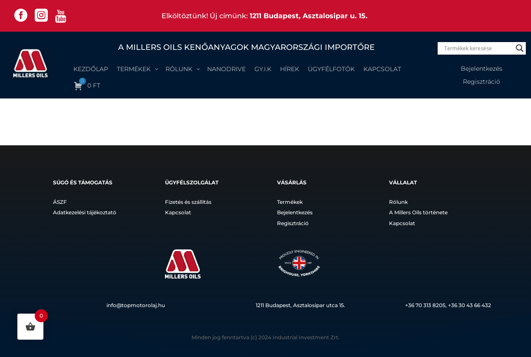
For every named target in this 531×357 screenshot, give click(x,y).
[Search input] (477, 48)
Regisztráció (481, 82)
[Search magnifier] (520, 48)
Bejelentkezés (481, 69)
